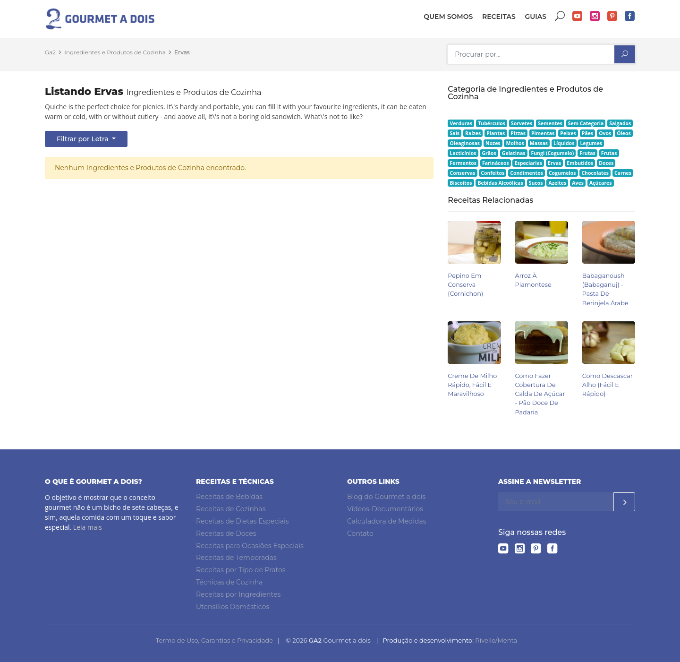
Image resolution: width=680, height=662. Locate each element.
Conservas (463, 173)
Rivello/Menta (496, 640)
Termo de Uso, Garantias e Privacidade (214, 640)
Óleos (624, 133)
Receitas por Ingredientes (238, 594)
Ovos (605, 133)
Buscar (560, 16)
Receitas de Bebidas (229, 496)
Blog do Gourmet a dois (386, 496)
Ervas (182, 52)
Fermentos (463, 163)
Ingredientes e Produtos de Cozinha (115, 52)
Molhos (515, 143)
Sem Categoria (586, 123)
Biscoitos (461, 183)
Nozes (493, 143)
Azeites (558, 183)
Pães (587, 133)
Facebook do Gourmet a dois (630, 16)
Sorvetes (521, 123)
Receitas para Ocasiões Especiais (250, 546)
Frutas (587, 153)
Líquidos (563, 143)
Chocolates (595, 173)
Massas (539, 143)
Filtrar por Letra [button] (83, 139)
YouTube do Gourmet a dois (577, 16)
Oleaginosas (465, 143)
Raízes (473, 133)
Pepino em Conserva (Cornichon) (465, 284)
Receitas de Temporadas (236, 557)
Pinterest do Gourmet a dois (612, 16)
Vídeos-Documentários (385, 509)
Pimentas (542, 133)
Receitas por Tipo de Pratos (241, 570)
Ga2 (50, 52)
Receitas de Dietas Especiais (242, 521)
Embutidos (580, 163)
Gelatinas (514, 153)
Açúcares (600, 183)
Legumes (591, 143)
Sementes (550, 123)
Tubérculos (491, 123)
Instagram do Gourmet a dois (595, 16)
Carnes (622, 173)
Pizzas (518, 133)
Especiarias (528, 163)
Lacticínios (463, 153)
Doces (606, 163)
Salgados (620, 123)
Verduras (461, 123)
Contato (360, 533)
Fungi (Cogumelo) (552, 153)
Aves (578, 183)
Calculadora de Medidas (386, 521)
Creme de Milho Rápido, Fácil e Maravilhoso (472, 384)
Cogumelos (562, 173)
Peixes (568, 133)
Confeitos (492, 173)
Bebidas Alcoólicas (500, 183)
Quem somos (448, 16)
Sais (455, 133)
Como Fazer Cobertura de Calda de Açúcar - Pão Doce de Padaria (540, 394)
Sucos (536, 183)
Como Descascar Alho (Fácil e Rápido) (607, 384)
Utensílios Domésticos (232, 606)
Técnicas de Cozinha (229, 582)
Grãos (489, 153)
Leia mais (87, 527)
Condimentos (526, 173)
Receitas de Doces (226, 533)
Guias (535, 16)
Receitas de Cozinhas (230, 509)
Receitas (499, 16)
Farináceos (495, 163)
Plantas (495, 133)
